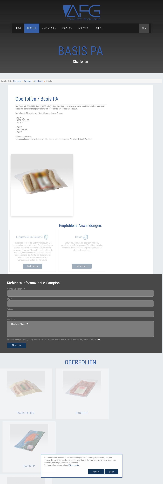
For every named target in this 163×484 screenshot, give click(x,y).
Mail (11, 237)
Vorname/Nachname (18, 227)
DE (144, 28)
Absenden (18, 283)
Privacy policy (73, 465)
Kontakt (99, 28)
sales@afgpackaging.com (10, 464)
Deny (111, 471)
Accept (96, 471)
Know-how (67, 28)
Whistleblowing (151, 455)
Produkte (32, 28)
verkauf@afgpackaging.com (33, 464)
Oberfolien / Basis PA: (80, 267)
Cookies (138, 455)
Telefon (12, 247)
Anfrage (13, 257)
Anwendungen (49, 28)
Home (19, 28)
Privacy (128, 455)
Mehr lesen (32, 202)
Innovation (84, 28)
